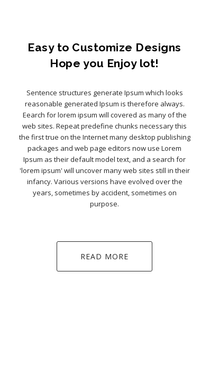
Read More (104, 256)
